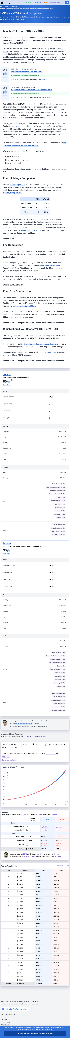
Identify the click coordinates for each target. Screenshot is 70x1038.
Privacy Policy (5, 1022)
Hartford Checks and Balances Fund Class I (26, 72)
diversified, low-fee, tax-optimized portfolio (41, 344)
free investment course (50, 265)
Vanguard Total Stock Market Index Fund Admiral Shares (31, 90)
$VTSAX (7, 543)
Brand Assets (5, 1025)
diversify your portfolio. (12, 193)
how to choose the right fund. (24, 306)
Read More (6, 385)
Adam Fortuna (10, 1014)
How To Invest (4, 6)
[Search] (62, 2)
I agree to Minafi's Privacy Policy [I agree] (35, 1033)
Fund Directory (13, 6)
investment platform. (23, 126)
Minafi (3, 1001)
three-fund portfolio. (30, 230)
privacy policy (36, 1029)
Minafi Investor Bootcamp (23, 724)
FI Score (5, 77)
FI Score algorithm (17, 185)
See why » (44, 79)
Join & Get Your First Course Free (14, 1009)
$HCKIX (7, 375)
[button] (28, 2)
